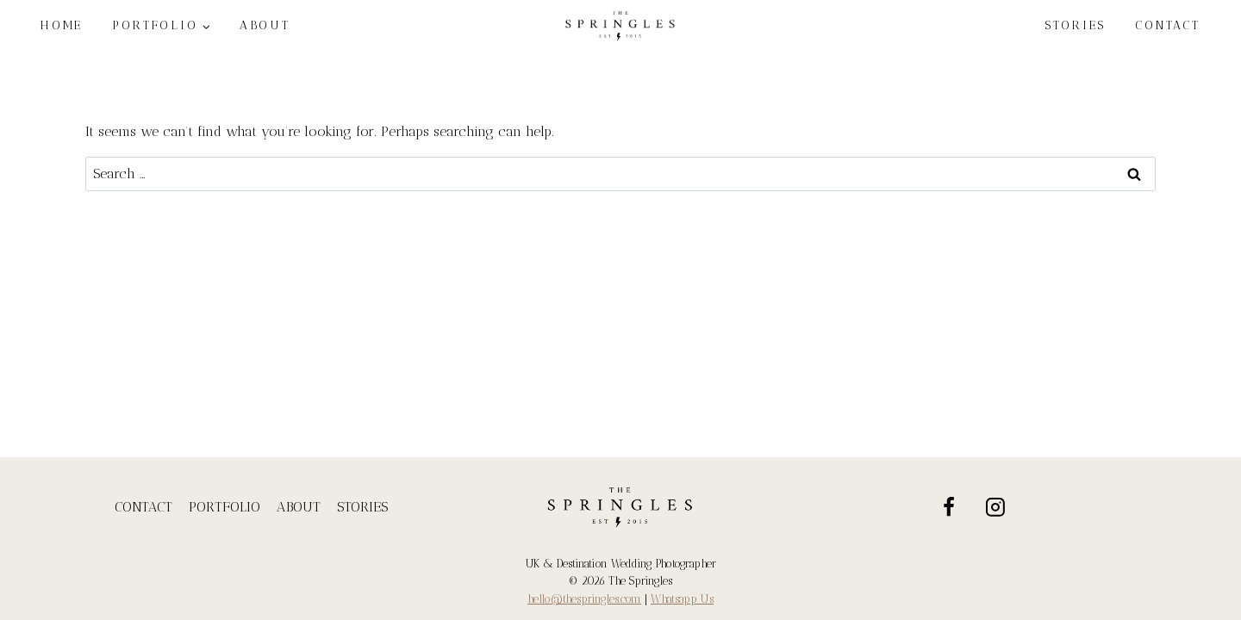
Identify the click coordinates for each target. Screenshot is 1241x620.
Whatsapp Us (682, 598)
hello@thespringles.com (584, 598)
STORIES (1075, 25)
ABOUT (299, 507)
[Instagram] (996, 507)
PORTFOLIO (224, 507)
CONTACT (1167, 25)
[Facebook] (949, 507)
